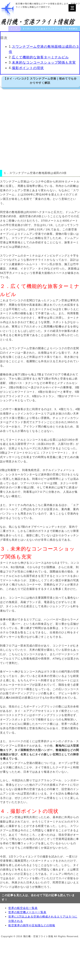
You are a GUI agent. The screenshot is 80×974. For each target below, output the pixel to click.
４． (5, 811)
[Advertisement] (39, 128)
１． (6, 173)
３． (5, 549)
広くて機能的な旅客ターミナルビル (40, 57)
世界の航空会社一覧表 (23, 908)
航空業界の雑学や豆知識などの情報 (31, 925)
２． (5, 286)
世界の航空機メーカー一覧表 (27, 912)
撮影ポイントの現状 (28, 68)
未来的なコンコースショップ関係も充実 (44, 62)
